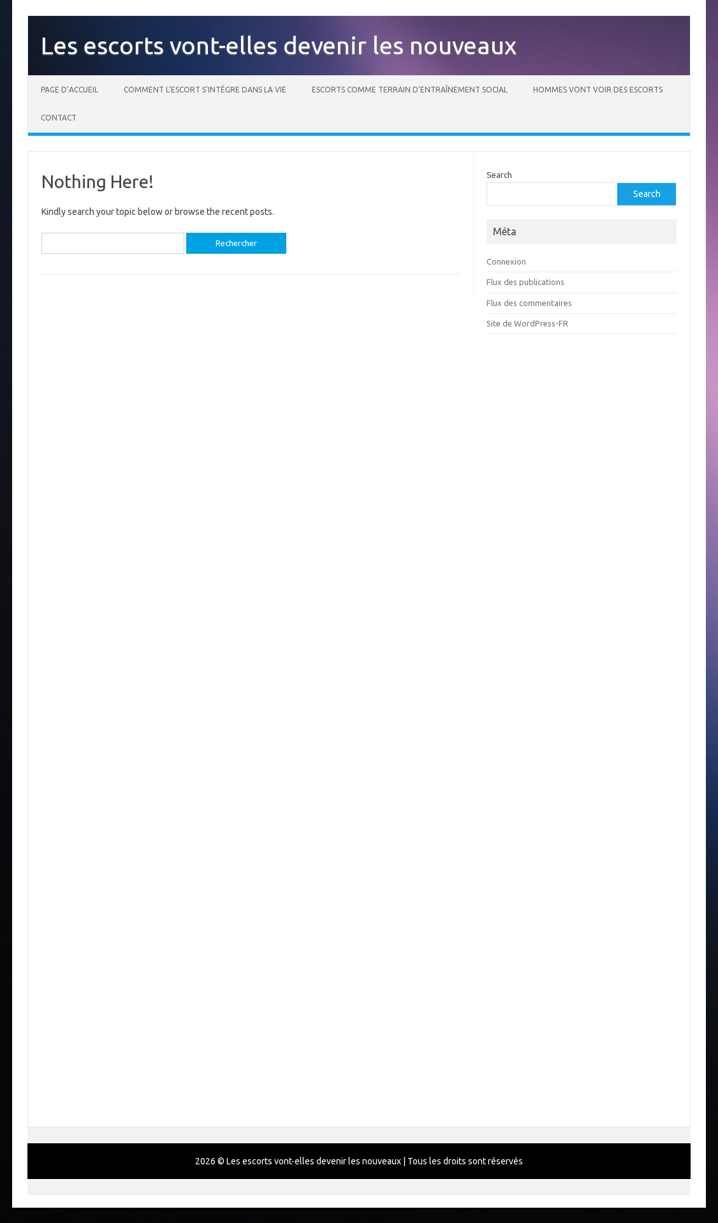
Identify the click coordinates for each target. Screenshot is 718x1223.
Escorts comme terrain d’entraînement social (410, 89)
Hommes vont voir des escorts (598, 89)
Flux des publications (525, 281)
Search (499, 174)
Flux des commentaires (529, 302)
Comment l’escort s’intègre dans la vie (205, 89)
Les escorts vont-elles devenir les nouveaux (279, 45)
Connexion (506, 261)
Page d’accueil (69, 89)
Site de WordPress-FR (527, 323)
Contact (59, 118)
